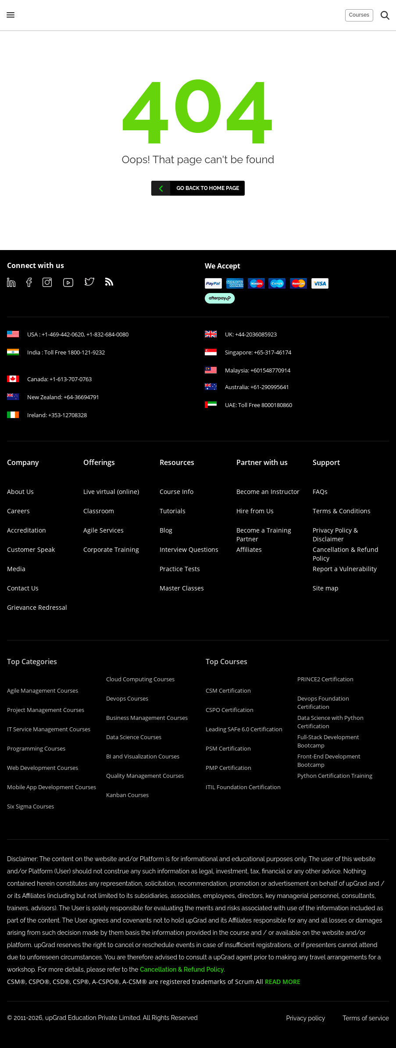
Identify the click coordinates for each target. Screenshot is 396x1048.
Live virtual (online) (111, 491)
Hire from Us (255, 511)
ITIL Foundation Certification (243, 787)
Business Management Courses (147, 718)
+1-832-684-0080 (107, 334)
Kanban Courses (127, 795)
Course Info (176, 491)
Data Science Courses (133, 737)
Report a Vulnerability (345, 569)
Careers (18, 511)
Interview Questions (189, 549)
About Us (20, 491)
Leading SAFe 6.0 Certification (244, 729)
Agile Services (103, 530)
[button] (385, 15)
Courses (359, 15)
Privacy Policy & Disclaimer (335, 534)
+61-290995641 (269, 387)
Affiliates (249, 549)
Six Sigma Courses (30, 806)
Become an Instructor (268, 491)
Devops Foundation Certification (323, 702)
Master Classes (182, 588)
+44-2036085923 (256, 334)
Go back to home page (195, 188)
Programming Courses (36, 748)
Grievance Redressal (37, 607)
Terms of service (365, 1018)
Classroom (98, 511)
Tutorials (173, 511)
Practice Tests (180, 569)
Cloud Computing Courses (140, 679)
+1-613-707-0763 (71, 379)
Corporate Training (111, 549)
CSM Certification (228, 690)
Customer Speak (31, 549)
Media (16, 569)
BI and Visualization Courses (142, 756)
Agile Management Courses (42, 690)
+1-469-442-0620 (63, 334)
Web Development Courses (42, 768)
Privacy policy (305, 1018)
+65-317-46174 (272, 352)
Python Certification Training (334, 776)
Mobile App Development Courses (51, 787)
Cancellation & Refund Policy (182, 969)
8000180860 (276, 405)
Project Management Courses (45, 710)
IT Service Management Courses (48, 729)
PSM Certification (228, 748)
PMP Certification (228, 768)
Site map (326, 588)
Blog (166, 530)
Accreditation (26, 530)
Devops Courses (127, 698)
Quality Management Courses (145, 776)
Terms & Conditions (342, 511)
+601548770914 (270, 370)
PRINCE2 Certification (325, 679)
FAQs (320, 491)
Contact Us (23, 588)
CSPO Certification (229, 710)
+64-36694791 (81, 397)
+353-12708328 (67, 415)
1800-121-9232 (86, 352)
